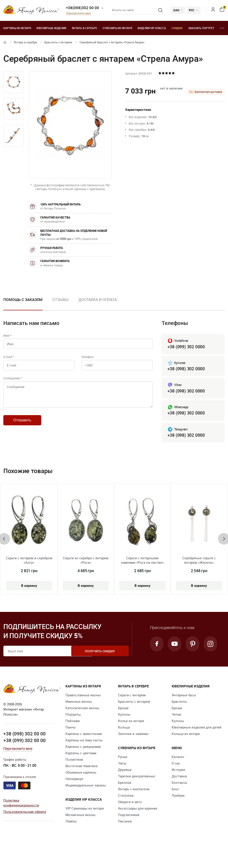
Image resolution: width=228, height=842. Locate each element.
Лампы (71, 822)
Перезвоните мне (78, 13)
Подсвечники (128, 816)
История (178, 770)
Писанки (125, 822)
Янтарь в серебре (84, 28)
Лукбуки (178, 796)
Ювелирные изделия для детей (196, 728)
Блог (175, 790)
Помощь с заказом (23, 299)
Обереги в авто (130, 803)
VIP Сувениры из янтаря (84, 809)
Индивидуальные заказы (85, 786)
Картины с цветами (80, 754)
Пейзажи (72, 722)
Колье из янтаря (131, 722)
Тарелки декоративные (136, 777)
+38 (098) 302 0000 (186, 369)
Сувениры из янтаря (117, 28)
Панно (70, 728)
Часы (122, 764)
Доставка (179, 777)
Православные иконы (83, 696)
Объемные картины (80, 773)
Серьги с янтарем (132, 696)
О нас (176, 764)
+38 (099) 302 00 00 (24, 741)
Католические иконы (82, 709)
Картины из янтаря (17, 28)
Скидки (176, 28)
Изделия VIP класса (152, 28)
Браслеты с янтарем (58, 42)
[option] (13, 82)
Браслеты (179, 702)
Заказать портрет (201, 28)
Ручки (122, 758)
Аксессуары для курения (137, 809)
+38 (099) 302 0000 (186, 347)
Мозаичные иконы (80, 816)
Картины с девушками (83, 747)
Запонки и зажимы (133, 735)
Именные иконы (78, 702)
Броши (123, 709)
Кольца (124, 728)
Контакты (179, 783)
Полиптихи (74, 760)
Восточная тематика (81, 767)
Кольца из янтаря (186, 735)
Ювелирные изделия (51, 28)
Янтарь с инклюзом (133, 790)
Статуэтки (126, 796)
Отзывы (60, 299)
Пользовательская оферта (24, 812)
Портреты (73, 715)
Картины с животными (83, 735)
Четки (176, 715)
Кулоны (124, 715)
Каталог (178, 758)
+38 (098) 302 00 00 (24, 734)
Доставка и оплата (97, 299)
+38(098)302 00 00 (82, 7)
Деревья (124, 770)
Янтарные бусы (184, 696)
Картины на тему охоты (84, 741)
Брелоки (124, 783)
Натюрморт (74, 780)
